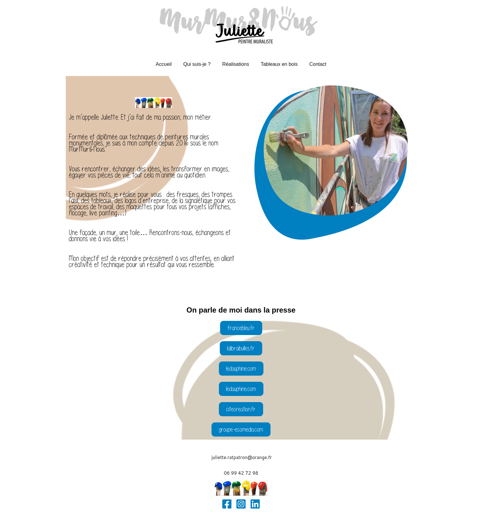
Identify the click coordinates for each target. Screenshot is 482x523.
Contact (314, 64)
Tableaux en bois (277, 64)
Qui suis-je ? (198, 64)
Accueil (168, 64)
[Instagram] (241, 504)
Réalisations (235, 64)
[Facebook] (227, 504)
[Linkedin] (255, 504)
